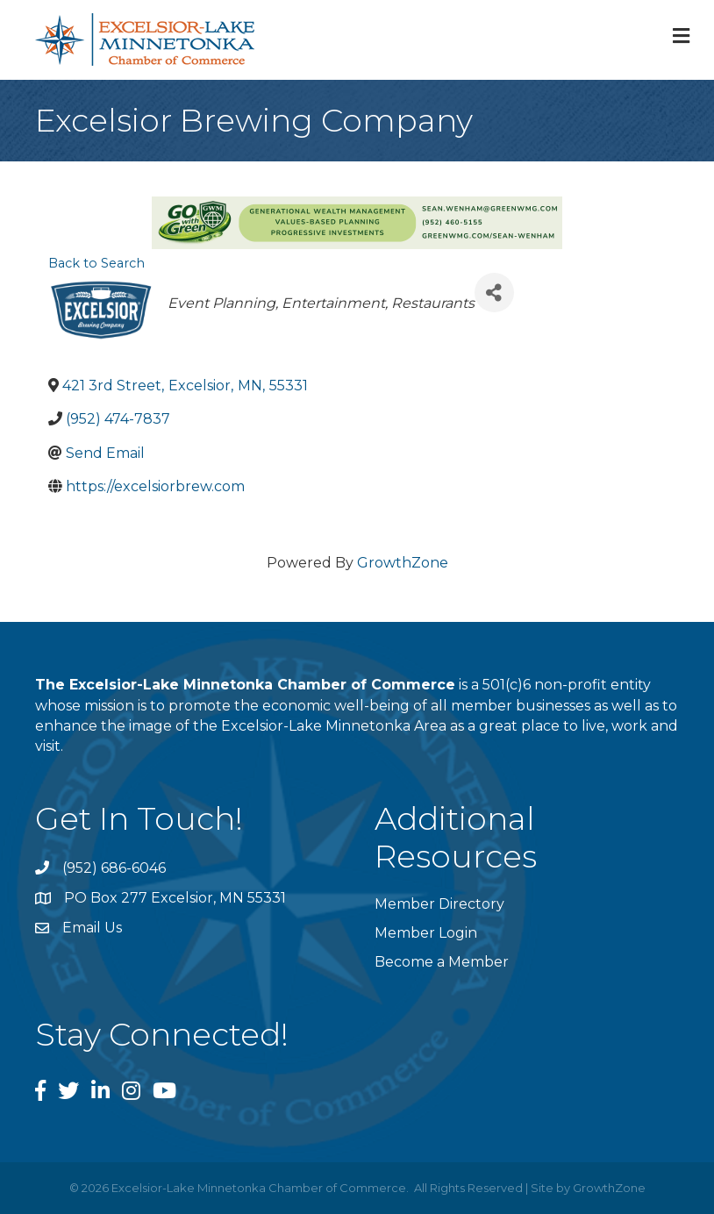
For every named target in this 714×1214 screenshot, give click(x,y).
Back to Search (96, 263)
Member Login (426, 933)
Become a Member (442, 961)
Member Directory (439, 904)
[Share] (494, 292)
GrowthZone (402, 562)
